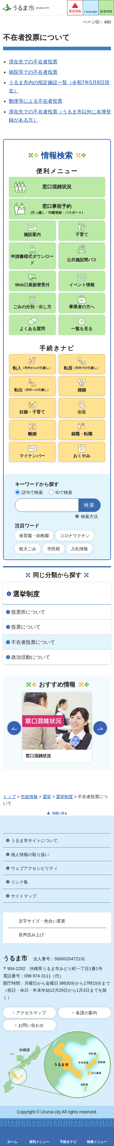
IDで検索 (63, 492)
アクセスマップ (31, 1012)
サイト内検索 (21, 505)
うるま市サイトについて (34, 840)
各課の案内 (86, 1012)
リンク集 (19, 882)
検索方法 (89, 516)
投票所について (28, 612)
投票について (25, 627)
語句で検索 (32, 492)
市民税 (53, 548)
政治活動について (30, 657)
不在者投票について (33, 642)
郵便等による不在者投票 (35, 101)
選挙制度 (26, 594)
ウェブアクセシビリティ (34, 868)
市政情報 (29, 796)
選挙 (47, 796)
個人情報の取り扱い (30, 854)
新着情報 (106, 11)
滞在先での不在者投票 (33, 61)
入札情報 (79, 548)
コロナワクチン (75, 535)
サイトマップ (23, 896)
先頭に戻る (59, 813)
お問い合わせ (31, 1025)
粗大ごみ (27, 548)
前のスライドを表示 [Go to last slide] (14, 728)
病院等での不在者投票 (33, 72)
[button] (75, 7)
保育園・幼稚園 (34, 535)
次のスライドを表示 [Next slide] (100, 728)
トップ (9, 796)
